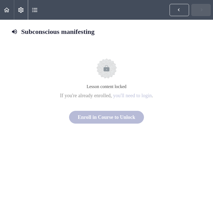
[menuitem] (21, 10)
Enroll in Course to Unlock (106, 117)
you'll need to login (132, 95)
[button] (7, 10)
